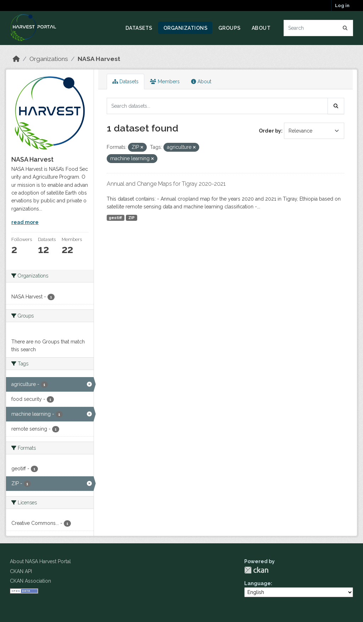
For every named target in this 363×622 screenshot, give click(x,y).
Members (165, 81)
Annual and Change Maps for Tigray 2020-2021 (166, 183)
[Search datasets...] (318, 28)
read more (25, 222)
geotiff (115, 217)
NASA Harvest (99, 58)
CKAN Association (30, 581)
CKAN (256, 570)
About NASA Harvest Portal (40, 561)
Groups (229, 28)
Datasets (138, 28)
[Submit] (345, 28)
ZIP (131, 217)
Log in (342, 5)
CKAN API (21, 571)
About (261, 28)
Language (257, 583)
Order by (270, 131)
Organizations (185, 28)
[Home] (16, 58)
